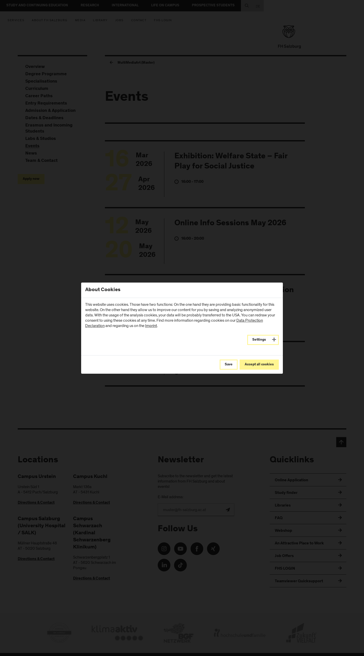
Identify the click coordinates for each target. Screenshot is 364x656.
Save (229, 364)
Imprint (151, 326)
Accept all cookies (259, 364)
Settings (259, 340)
